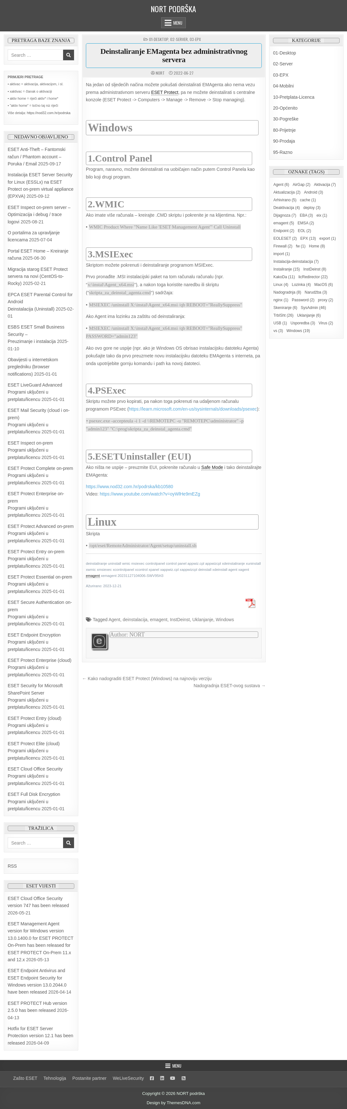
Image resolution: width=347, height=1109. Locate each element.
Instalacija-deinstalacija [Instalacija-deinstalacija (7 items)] (295, 261)
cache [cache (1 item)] (308, 200)
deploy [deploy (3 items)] (311, 207)
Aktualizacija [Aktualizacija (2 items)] (287, 192)
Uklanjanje (202, 619)
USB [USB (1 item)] (280, 323)
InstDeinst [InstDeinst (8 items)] (314, 269)
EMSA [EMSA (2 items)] (306, 223)
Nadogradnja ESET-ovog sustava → (230, 685)
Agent (114, 619)
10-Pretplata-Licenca (293, 97)
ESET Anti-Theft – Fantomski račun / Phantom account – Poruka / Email (36, 156)
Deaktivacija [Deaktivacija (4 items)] (286, 207)
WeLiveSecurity (128, 1078)
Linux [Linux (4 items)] (280, 284)
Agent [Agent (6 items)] (281, 184)
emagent (158, 619)
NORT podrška (173, 8)
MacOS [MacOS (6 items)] (323, 284)
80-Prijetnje (284, 130)
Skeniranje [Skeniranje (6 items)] (285, 307)
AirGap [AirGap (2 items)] (301, 184)
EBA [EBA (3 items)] (306, 215)
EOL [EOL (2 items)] (304, 231)
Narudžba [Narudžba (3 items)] (316, 292)
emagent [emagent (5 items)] (283, 223)
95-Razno (283, 152)
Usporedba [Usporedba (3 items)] (303, 323)
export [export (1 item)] (327, 238)
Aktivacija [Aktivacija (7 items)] (325, 184)
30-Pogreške (285, 118)
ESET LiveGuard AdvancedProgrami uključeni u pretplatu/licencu (35, 392)
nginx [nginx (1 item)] (280, 300)
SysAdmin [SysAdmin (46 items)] (313, 307)
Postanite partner (89, 1078)
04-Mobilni (283, 85)
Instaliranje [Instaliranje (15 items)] (286, 269)
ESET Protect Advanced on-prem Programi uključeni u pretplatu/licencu (41, 533)
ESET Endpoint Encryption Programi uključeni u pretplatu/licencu (34, 642)
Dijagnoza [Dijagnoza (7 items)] (284, 215)
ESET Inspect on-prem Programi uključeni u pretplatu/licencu (30, 450)
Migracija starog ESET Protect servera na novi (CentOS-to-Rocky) (38, 276)
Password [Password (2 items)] (303, 300)
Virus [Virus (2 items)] (325, 323)
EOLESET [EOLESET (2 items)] (285, 238)
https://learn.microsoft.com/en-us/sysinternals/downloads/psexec (193, 409)
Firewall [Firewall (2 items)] (282, 246)
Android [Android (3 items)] (313, 192)
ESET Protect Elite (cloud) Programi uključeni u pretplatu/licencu (34, 751)
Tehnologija (55, 1078)
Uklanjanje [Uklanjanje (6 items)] (309, 315)
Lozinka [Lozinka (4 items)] (301, 284)
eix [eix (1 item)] (322, 215)
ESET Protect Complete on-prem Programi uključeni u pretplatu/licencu (40, 475)
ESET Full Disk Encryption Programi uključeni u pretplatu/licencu (34, 801)
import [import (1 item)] (281, 254)
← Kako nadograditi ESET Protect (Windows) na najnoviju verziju (146, 678)
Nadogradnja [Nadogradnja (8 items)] (287, 292)
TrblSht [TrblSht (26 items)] (283, 315)
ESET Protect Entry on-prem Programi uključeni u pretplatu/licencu (36, 559)
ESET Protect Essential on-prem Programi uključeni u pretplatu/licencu (40, 584)
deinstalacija (135, 619)
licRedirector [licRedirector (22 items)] (312, 277)
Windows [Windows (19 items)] (298, 331)
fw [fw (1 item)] (300, 246)
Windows (225, 619)
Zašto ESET (25, 1078)
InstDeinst (180, 619)
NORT (160, 73)
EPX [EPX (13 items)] (308, 238)
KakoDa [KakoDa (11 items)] (284, 277)
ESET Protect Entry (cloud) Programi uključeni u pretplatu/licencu (35, 725)
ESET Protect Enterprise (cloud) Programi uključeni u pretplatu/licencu (39, 667)
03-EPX (195, 39)
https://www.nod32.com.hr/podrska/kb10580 (129, 486)
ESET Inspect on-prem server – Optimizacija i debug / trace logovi (39, 214)
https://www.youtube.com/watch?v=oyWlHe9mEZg (150, 493)
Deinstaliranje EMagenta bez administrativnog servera (173, 55)
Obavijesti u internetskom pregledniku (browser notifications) (33, 367)
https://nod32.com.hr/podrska (48, 113)
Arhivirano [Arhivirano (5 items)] (284, 200)
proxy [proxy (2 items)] (325, 300)
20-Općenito (285, 108)
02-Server (179, 39)
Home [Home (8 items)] (317, 246)
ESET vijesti (41, 885)
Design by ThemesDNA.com (174, 1102)
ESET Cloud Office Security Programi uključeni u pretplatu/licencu (35, 776)
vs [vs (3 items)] (278, 331)
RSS (12, 866)
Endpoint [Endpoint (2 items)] (283, 231)
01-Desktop (158, 39)
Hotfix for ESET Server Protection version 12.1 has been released (40, 1036)
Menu (177, 23)
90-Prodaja (284, 141)
